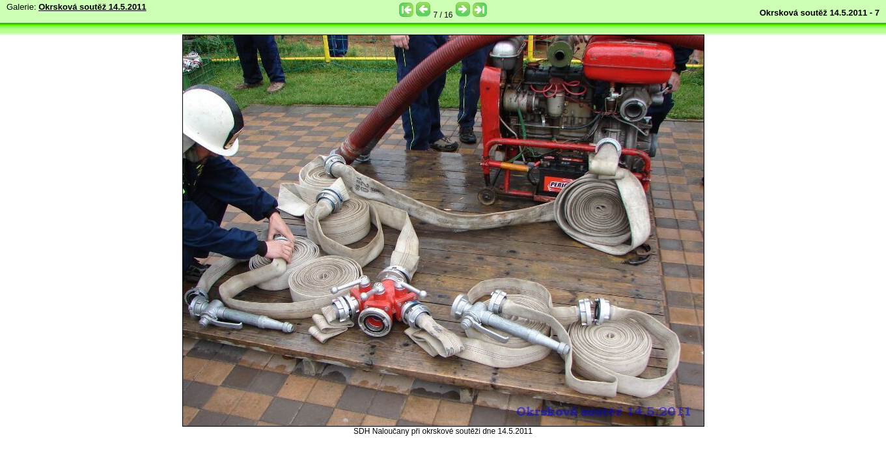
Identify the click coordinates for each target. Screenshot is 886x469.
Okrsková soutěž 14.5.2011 (92, 7)
